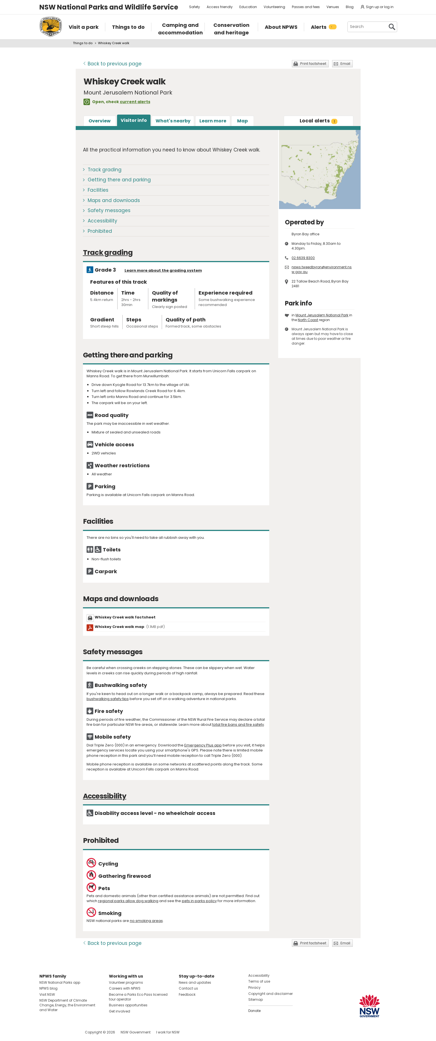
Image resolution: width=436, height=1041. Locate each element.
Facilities (98, 190)
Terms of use (259, 981)
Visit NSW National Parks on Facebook (44, 1032)
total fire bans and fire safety (238, 724)
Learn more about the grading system (163, 270)
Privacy (254, 987)
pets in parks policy (199, 901)
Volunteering (274, 6)
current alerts (135, 102)
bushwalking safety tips (108, 698)
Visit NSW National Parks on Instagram (56, 1032)
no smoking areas (146, 920)
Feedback (187, 994)
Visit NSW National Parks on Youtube (68, 1032)
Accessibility (102, 220)
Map (242, 121)
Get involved (119, 1011)
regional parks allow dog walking (128, 901)
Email (345, 63)
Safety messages (109, 210)
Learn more (212, 121)
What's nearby (173, 121)
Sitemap (255, 999)
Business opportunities (128, 1005)
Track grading (104, 169)
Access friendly (220, 6)
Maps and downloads (114, 200)
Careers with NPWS (124, 988)
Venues (333, 6)
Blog (350, 6)
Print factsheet (313, 63)
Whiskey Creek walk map (130, 626)
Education (248, 6)
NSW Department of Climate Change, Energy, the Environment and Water (67, 1005)
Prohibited (100, 231)
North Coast (308, 319)
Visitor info (134, 120)
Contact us (188, 988)
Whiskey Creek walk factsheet (125, 617)
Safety (194, 6)
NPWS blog (48, 988)
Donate (254, 1010)
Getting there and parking (119, 179)
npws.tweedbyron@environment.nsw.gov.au (322, 269)
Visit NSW (47, 994)
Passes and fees (306, 6)
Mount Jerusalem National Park (322, 315)
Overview (100, 121)
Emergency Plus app (203, 745)
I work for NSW (168, 1032)
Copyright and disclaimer (270, 993)
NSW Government (136, 1032)
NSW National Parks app (59, 982)
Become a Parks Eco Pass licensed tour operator (138, 997)
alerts (318, 120)
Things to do (82, 43)
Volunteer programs (126, 982)
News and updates (195, 982)
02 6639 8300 (303, 257)
